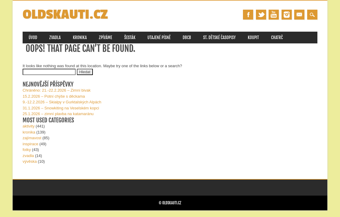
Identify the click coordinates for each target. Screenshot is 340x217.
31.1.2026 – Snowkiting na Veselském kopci (61, 108)
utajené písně (159, 37)
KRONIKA (80, 37)
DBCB (187, 37)
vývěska (30, 161)
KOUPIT (253, 37)
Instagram (287, 15)
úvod (33, 37)
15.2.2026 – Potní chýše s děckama (54, 96)
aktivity (29, 126)
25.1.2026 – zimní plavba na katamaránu (58, 114)
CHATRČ (277, 37)
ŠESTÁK (129, 37)
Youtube (274, 15)
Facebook (248, 15)
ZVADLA (55, 37)
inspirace (30, 144)
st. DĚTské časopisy (219, 37)
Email (299, 15)
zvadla (28, 155)
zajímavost (32, 138)
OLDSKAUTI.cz (65, 15)
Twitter (261, 15)
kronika (29, 132)
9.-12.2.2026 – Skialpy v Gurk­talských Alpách (62, 102)
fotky (27, 149)
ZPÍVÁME (105, 37)
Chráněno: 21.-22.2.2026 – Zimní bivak (56, 90)
